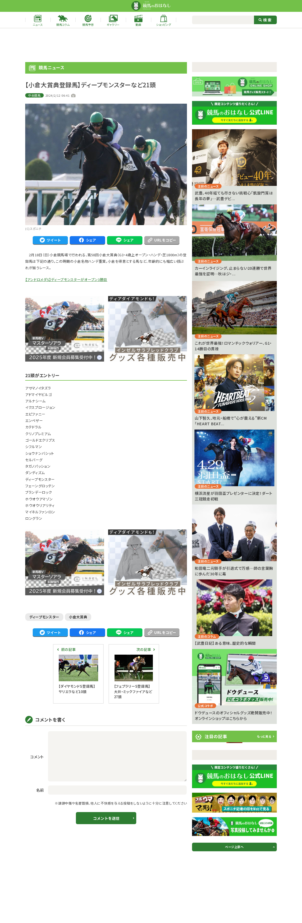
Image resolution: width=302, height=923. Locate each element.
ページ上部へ (234, 847)
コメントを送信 (106, 818)
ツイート (50, 240)
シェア (87, 240)
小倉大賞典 (78, 616)
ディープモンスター (44, 616)
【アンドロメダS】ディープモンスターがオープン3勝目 (66, 279)
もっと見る (264, 736)
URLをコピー (162, 240)
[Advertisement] (151, 45)
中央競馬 (34, 95)
